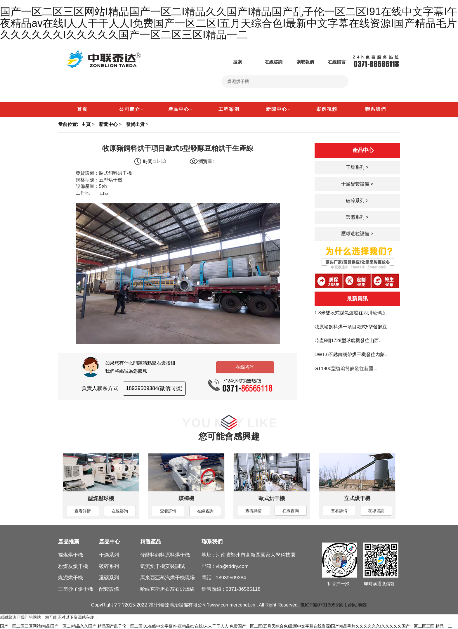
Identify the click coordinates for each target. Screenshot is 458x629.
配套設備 (109, 589)
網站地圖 (357, 604)
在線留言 (331, 62)
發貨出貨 (135, 124)
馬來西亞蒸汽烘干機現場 (167, 578)
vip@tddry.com (232, 566)
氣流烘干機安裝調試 (162, 566)
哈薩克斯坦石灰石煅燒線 (167, 589)
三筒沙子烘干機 (75, 589)
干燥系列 (109, 555)
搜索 (231, 62)
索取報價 (299, 62)
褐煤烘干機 (70, 555)
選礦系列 (109, 578)
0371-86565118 (243, 589)
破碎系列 (109, 566)
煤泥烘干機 (70, 578)
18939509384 (231, 578)
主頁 (86, 124)
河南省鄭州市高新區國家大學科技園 (255, 555)
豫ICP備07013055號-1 (323, 604)
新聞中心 (108, 124)
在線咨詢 (267, 62)
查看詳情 (82, 511)
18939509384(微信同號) (154, 388)
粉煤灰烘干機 (73, 566)
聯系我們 (212, 542)
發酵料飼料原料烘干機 (165, 555)
